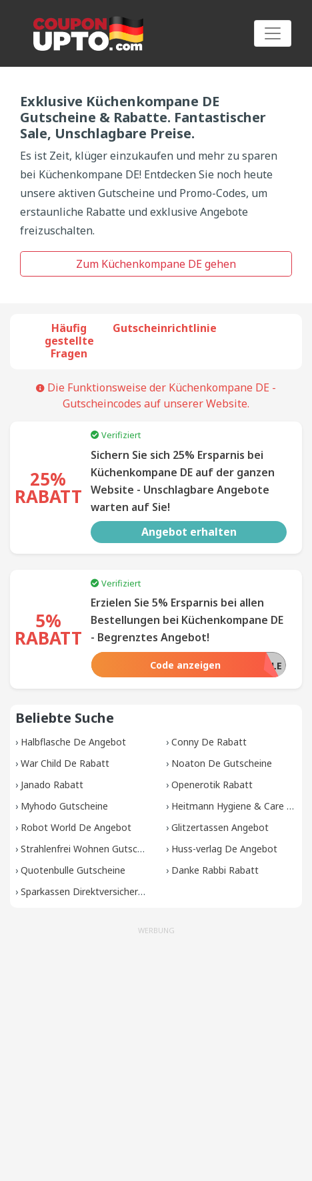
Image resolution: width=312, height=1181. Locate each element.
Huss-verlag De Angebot (224, 848)
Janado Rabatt (52, 784)
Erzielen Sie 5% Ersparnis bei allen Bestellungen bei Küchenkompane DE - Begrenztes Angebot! (187, 620)
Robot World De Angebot (76, 827)
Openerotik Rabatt (212, 784)
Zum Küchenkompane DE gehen (156, 264)
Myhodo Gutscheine (64, 806)
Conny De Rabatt (209, 741)
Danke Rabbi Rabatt (215, 870)
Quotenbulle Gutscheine (73, 870)
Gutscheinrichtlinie (165, 328)
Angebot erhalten (189, 531)
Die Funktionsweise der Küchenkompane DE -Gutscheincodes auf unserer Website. (156, 395)
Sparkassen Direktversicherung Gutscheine (113, 891)
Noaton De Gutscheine (221, 763)
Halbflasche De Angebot (73, 741)
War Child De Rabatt (65, 763)
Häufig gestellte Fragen (69, 341)
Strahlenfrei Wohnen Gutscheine (91, 848)
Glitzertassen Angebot (220, 827)
